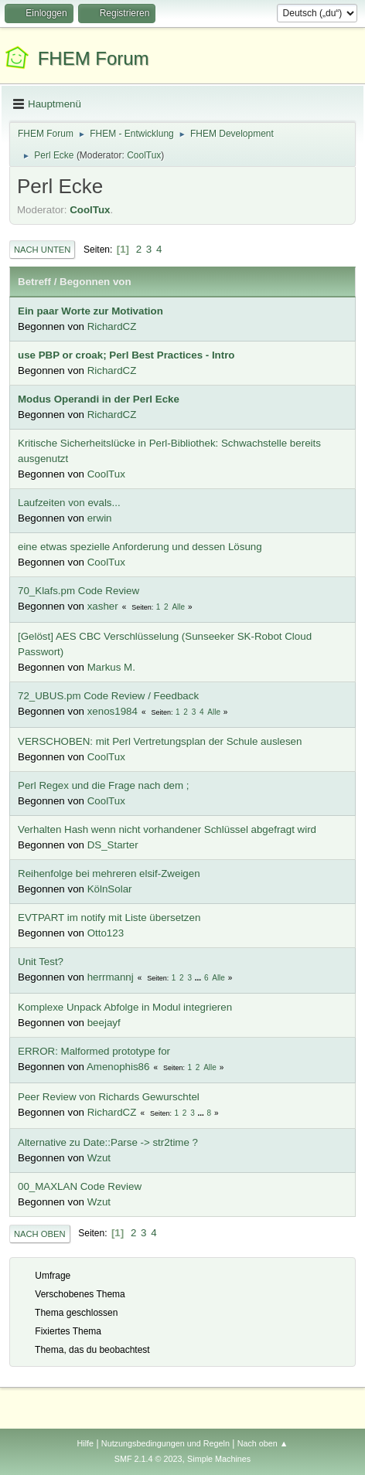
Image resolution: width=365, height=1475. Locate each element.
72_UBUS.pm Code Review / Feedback (108, 696)
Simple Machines (219, 1458)
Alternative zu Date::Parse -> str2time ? (108, 1142)
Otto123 (105, 933)
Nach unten (42, 249)
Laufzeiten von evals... (69, 502)
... (199, 978)
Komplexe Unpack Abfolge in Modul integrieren (125, 1007)
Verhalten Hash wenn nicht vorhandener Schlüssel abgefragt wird (167, 829)
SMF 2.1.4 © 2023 (148, 1458)
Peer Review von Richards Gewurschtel (109, 1097)
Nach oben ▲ (262, 1443)
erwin (99, 518)
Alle (178, 607)
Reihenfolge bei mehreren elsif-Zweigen (109, 873)
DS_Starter (112, 845)
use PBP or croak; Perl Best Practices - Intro (126, 355)
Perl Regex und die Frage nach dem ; (103, 785)
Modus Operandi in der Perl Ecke (98, 399)
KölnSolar (109, 889)
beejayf (104, 1022)
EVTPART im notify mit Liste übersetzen (109, 917)
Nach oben (40, 1234)
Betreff (34, 281)
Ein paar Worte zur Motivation (90, 311)
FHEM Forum (93, 58)
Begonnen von (95, 281)
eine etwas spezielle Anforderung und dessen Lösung (140, 546)
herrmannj (110, 977)
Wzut (99, 1158)
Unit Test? (40, 961)
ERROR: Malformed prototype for (94, 1051)
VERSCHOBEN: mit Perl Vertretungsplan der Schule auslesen (160, 741)
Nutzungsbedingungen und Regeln (165, 1443)
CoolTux (144, 155)
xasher (102, 606)
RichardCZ (112, 326)
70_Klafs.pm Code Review (78, 590)
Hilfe (85, 1443)
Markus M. (111, 667)
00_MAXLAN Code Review (80, 1186)
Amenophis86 (118, 1066)
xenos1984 (112, 711)
